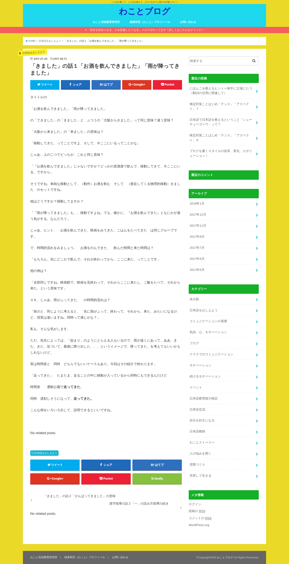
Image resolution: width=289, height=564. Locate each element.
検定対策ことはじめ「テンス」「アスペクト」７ (219, 106)
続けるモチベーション (205, 376)
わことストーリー (202, 442)
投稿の (197, 511)
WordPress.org (199, 525)
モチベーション (200, 365)
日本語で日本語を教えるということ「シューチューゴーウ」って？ (221, 122)
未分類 (194, 299)
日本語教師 (197, 431)
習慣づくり (197, 464)
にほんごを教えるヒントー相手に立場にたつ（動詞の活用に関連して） (221, 91)
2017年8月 (197, 236)
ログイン (195, 504)
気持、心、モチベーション (208, 332)
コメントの (200, 518)
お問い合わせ (188, 22)
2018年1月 (197, 203)
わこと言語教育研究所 (106, 22)
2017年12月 (198, 214)
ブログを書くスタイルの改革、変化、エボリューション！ (221, 153)
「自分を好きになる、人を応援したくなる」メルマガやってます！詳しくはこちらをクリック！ (145, 29)
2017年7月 (197, 247)
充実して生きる (200, 475)
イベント (196, 387)
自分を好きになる (202, 420)
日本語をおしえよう (46, 453)
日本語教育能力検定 (204, 398)
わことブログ (144, 11)
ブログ (194, 343)
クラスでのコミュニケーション (211, 354)
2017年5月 (197, 269)
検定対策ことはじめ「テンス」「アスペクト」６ (219, 138)
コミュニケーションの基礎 (208, 321)
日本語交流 (197, 409)
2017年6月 (197, 258)
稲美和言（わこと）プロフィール (150, 22)
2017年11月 (198, 225)
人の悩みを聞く (200, 453)
